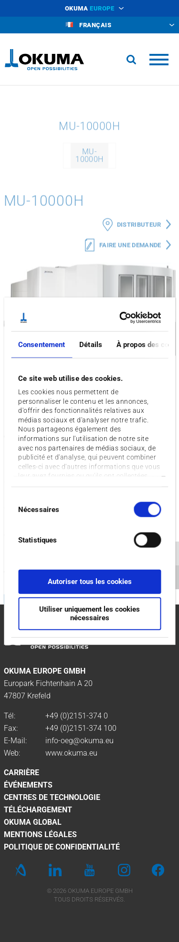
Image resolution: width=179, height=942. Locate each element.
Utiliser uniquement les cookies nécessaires (89, 613)
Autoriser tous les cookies (90, 581)
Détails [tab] (90, 344)
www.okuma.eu (71, 753)
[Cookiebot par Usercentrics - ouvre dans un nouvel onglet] (122, 318)
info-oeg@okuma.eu (79, 740)
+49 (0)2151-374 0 (76, 715)
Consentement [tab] (41, 344)
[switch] (140, 538)
